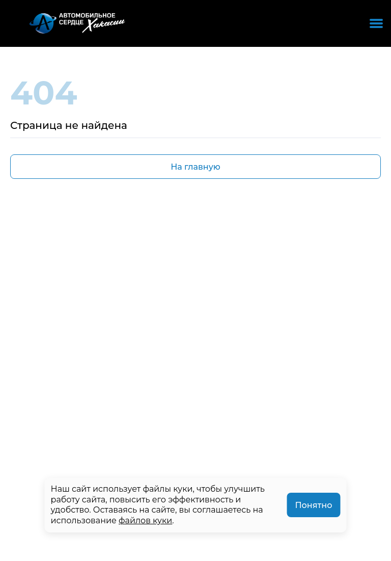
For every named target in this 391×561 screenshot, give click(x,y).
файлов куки (145, 520)
